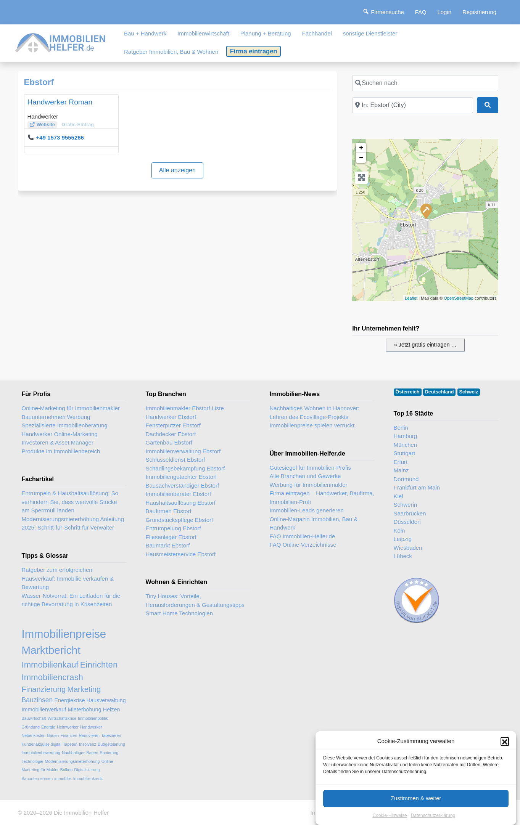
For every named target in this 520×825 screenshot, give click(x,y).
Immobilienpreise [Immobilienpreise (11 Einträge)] (64, 634)
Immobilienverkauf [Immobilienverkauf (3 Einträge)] (44, 709)
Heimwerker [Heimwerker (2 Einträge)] (68, 727)
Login (444, 12)
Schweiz (468, 392)
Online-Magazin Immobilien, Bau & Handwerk (314, 523)
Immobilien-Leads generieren (307, 510)
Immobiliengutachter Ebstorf (181, 476)
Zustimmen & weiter (416, 806)
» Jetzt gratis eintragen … (425, 345)
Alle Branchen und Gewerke (305, 476)
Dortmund (406, 479)
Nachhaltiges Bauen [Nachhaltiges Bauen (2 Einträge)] (80, 752)
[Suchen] (487, 105)
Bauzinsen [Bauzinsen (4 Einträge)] (37, 700)
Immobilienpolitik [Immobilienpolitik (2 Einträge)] (93, 718)
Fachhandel (317, 33)
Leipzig (403, 539)
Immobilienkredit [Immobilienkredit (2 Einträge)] (88, 778)
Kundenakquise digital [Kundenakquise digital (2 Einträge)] (41, 744)
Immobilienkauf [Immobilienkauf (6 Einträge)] (50, 664)
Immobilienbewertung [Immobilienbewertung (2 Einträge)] (41, 752)
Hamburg (405, 436)
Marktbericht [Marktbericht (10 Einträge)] (51, 650)
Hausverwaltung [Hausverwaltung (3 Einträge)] (106, 700)
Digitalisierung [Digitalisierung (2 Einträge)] (87, 769)
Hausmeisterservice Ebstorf (181, 554)
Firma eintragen (253, 51)
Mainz (401, 470)
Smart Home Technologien (179, 613)
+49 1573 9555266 (60, 137)
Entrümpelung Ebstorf (173, 528)
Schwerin (405, 504)
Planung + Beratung (265, 33)
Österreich (408, 392)
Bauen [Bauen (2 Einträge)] (53, 735)
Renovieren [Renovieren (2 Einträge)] (89, 735)
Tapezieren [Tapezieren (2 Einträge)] (111, 735)
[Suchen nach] (425, 83)
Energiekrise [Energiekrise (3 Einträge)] (69, 700)
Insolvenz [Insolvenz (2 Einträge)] (87, 744)
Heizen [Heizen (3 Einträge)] (111, 709)
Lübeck (403, 556)
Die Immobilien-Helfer (81, 812)
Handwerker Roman (60, 102)
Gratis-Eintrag (78, 124)
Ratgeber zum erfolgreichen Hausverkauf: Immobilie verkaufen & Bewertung (68, 578)
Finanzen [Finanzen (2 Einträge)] (68, 735)
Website (46, 124)
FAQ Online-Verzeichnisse (303, 544)
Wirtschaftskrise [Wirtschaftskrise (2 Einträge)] (62, 718)
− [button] (361, 157)
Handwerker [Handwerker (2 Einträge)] (91, 727)
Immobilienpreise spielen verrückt (312, 425)
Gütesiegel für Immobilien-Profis (310, 467)
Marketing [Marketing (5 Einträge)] (84, 689)
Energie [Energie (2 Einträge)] (48, 727)
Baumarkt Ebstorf (168, 545)
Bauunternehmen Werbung (56, 417)
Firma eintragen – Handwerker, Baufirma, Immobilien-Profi (322, 497)
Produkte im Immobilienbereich (61, 451)
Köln (399, 530)
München (405, 444)
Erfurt (401, 462)
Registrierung (479, 12)
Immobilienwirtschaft (203, 33)
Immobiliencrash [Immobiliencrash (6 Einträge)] (52, 677)
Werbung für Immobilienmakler (309, 485)
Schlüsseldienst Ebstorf (175, 459)
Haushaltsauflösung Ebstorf (181, 502)
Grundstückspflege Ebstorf (179, 520)
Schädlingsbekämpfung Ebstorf (185, 468)
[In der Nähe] (412, 105)
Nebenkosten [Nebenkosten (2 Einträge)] (34, 735)
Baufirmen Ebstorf (169, 511)
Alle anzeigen (177, 170)
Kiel (398, 496)
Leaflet (411, 298)
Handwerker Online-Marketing (60, 434)
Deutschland (439, 392)
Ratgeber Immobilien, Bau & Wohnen (171, 51)
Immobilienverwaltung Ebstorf (183, 451)
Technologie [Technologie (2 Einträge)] (32, 761)
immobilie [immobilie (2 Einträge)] (62, 778)
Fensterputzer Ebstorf (173, 425)
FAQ (421, 12)
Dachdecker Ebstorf (171, 434)
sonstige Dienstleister (370, 33)
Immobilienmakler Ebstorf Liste (185, 408)
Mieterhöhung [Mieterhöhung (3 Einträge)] (84, 709)
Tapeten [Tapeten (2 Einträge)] (70, 744)
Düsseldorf (407, 521)
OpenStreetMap (458, 298)
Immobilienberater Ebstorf (178, 494)
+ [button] (361, 147)
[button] (505, 749)
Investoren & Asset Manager (57, 442)
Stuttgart (404, 453)
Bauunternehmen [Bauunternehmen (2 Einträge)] (37, 778)
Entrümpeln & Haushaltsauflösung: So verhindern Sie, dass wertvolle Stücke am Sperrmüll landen (70, 502)
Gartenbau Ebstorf (169, 442)
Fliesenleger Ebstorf (171, 537)
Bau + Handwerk (145, 33)
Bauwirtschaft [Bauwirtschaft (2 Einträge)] (34, 718)
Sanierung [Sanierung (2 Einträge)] (109, 752)
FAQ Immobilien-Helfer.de (302, 536)
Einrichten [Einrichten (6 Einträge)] (99, 664)
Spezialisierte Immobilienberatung (65, 425)
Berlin (401, 427)
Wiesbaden (408, 547)
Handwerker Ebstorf (171, 417)
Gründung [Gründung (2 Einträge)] (31, 727)
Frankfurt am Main (417, 487)
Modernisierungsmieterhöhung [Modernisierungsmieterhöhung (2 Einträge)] (72, 761)
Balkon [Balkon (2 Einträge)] (66, 769)
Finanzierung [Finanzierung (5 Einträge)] (44, 689)
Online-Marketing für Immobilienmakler (71, 408)
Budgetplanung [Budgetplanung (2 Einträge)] (111, 744)
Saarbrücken (410, 513)
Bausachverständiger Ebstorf (182, 485)
